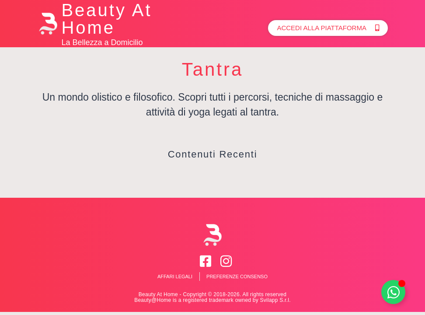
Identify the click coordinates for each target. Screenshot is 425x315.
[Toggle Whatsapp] (393, 292)
